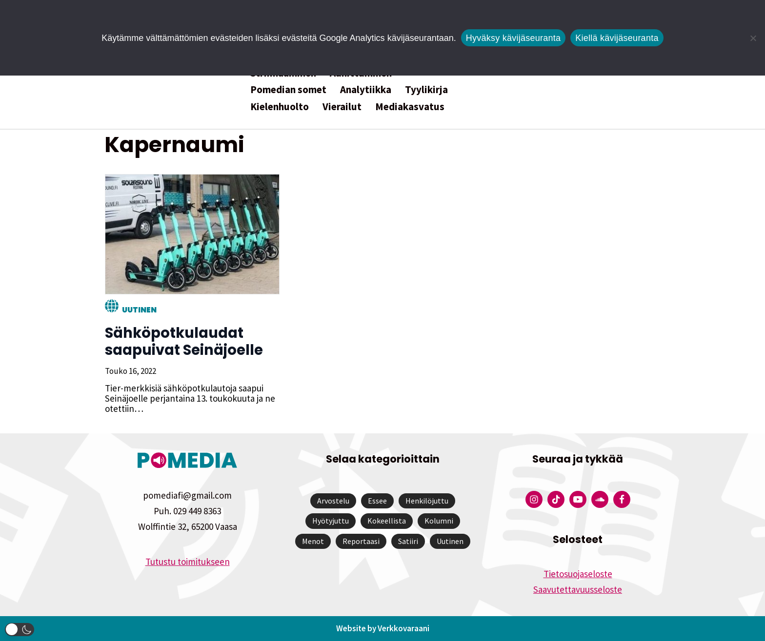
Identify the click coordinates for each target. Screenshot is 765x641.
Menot (313, 541)
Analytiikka (365, 89)
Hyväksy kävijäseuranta (513, 38)
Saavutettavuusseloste (577, 589)
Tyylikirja (426, 89)
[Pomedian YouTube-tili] (577, 499)
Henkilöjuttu (426, 500)
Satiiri (408, 541)
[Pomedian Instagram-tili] (534, 499)
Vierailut (342, 106)
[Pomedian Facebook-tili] (621, 499)
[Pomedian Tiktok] (555, 499)
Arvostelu (333, 500)
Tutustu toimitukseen (187, 561)
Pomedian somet (288, 89)
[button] (19, 629)
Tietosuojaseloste (578, 574)
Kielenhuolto (279, 106)
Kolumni (438, 520)
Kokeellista (386, 520)
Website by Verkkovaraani (382, 628)
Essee (377, 500)
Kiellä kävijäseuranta (616, 38)
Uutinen (138, 310)
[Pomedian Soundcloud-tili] (599, 499)
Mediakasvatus (409, 106)
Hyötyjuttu (330, 520)
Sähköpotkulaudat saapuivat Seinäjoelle (183, 341)
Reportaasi (361, 541)
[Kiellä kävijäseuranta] (753, 38)
